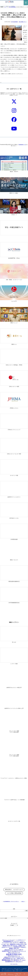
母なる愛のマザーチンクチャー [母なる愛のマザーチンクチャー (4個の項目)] (19, 951)
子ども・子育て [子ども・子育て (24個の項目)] (19, 946)
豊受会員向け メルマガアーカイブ (14, 889)
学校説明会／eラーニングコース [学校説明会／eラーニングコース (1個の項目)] (7, 947)
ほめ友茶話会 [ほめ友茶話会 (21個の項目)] (8, 941)
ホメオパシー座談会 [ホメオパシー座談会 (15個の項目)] (19, 942)
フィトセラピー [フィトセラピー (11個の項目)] (7, 942)
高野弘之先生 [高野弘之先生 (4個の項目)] (19, 961)
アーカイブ (14, 923)
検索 (14, 908)
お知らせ (23, 901)
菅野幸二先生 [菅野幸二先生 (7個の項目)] (21, 958)
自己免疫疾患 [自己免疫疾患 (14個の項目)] (8, 958)
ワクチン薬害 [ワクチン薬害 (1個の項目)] (3, 944)
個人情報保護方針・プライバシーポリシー (11, 901)
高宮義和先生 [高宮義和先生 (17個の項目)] (10, 961)
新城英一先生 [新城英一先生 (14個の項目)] (14, 948)
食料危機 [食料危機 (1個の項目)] (24, 960)
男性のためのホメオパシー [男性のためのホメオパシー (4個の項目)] (14, 956)
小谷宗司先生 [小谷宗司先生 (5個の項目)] (16, 947)
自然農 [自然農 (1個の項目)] (14, 958)
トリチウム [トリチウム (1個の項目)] (22, 941)
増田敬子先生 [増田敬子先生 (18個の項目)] (8, 946)
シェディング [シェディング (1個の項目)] (16, 941)
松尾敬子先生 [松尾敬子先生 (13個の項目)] (6, 951)
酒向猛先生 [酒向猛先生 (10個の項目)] (17, 960)
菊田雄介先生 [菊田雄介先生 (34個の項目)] (7, 960)
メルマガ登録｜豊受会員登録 (14, 893)
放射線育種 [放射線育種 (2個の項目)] (23, 947)
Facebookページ (22, 144)
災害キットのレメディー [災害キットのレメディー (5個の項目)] (14, 952)
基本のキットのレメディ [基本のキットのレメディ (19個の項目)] (18, 944)
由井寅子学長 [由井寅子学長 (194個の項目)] (14, 954)
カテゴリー (14, 916)
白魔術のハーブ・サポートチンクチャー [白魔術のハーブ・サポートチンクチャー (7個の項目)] (14, 957)
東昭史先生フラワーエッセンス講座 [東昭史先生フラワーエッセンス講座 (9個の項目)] (14, 949)
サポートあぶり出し (14, 964)
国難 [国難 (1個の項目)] (8, 944)
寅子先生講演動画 (12, 6)
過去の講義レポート (22, 21)
